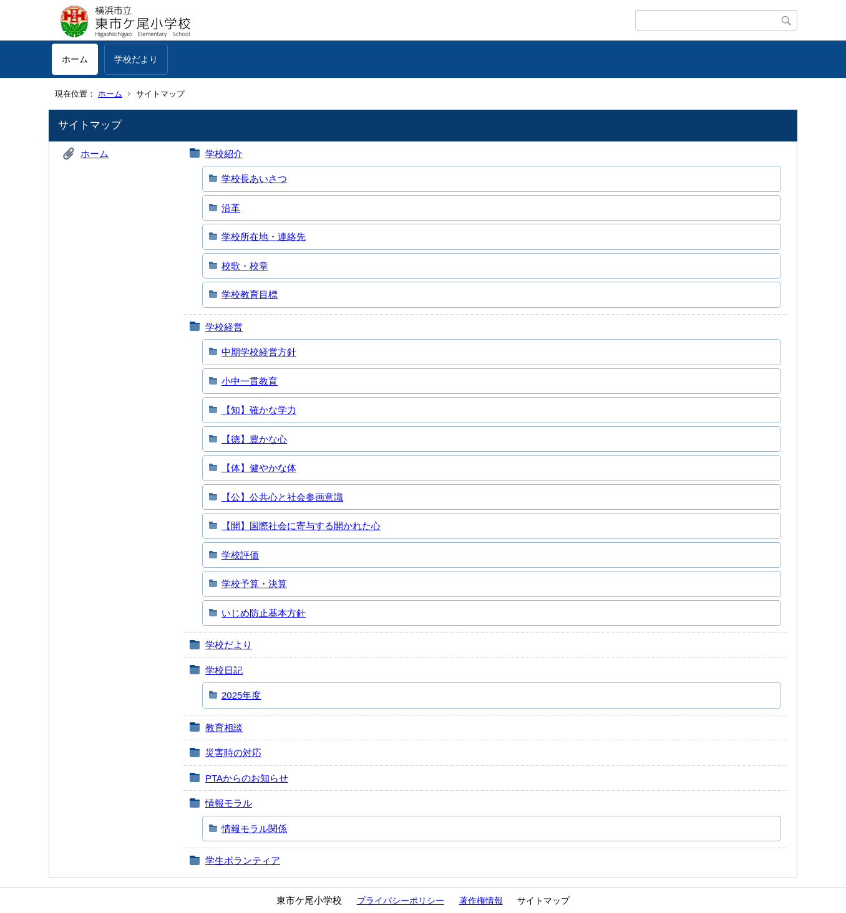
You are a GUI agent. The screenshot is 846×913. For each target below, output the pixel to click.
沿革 (230, 208)
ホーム (75, 59)
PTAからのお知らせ (246, 778)
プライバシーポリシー (400, 901)
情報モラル (228, 803)
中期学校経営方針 (258, 352)
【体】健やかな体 (258, 467)
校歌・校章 (244, 266)
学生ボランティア (242, 860)
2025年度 (241, 695)
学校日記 (224, 670)
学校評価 (240, 555)
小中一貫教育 (249, 381)
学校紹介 (224, 153)
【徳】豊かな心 (254, 439)
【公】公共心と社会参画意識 (282, 497)
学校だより (136, 59)
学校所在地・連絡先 (263, 236)
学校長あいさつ (254, 178)
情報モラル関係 (254, 828)
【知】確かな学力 (258, 409)
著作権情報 (481, 901)
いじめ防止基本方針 (263, 613)
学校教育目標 (249, 294)
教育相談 (224, 727)
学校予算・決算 (254, 583)
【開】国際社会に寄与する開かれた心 (301, 525)
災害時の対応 (233, 752)
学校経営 (224, 327)
